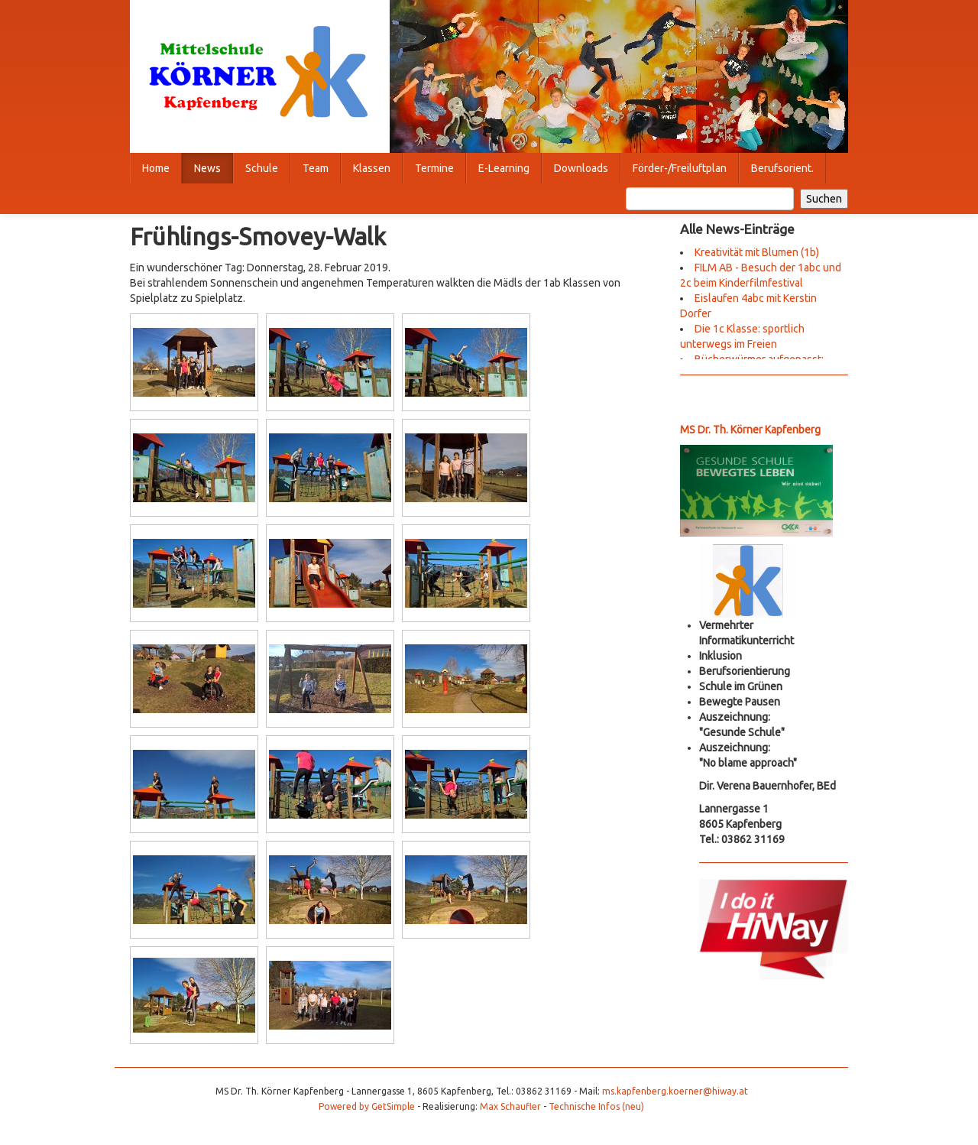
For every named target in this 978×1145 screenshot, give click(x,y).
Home (156, 168)
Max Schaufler (510, 1106)
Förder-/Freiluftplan (680, 168)
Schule (261, 168)
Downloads (581, 168)
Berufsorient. (782, 168)
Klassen (371, 168)
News (207, 168)
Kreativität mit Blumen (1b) (757, 252)
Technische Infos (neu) (596, 1106)
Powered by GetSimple (367, 1106)
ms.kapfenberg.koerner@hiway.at (675, 1091)
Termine (434, 168)
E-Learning (503, 168)
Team (316, 168)
